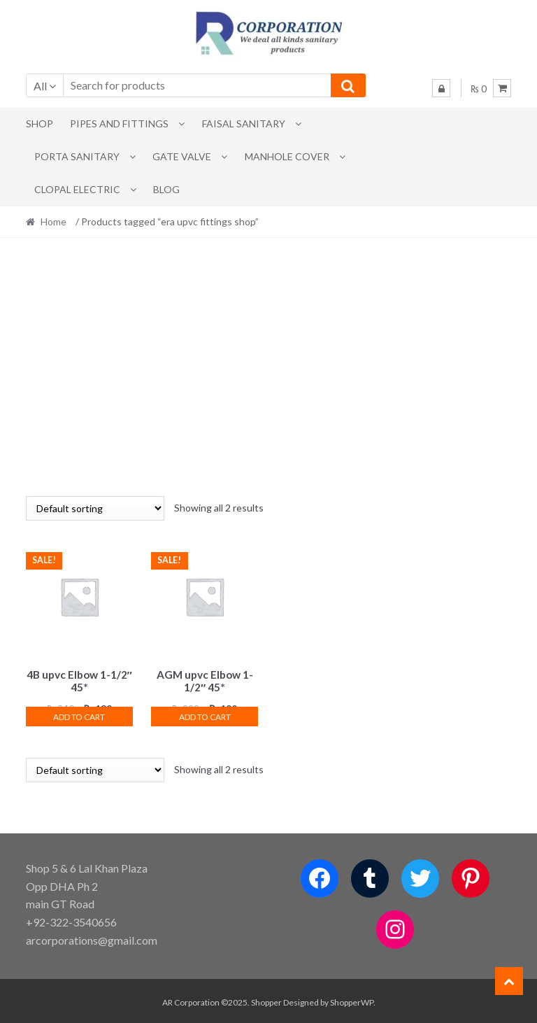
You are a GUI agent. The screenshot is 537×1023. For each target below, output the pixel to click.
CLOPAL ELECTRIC (77, 189)
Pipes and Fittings (119, 123)
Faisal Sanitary (243, 123)
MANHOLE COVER (287, 156)
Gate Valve (181, 156)
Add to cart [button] (79, 715)
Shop (39, 123)
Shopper (266, 999)
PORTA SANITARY (77, 156)
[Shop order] (95, 508)
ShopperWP (351, 999)
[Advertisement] (269, 367)
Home (53, 221)
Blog (166, 189)
